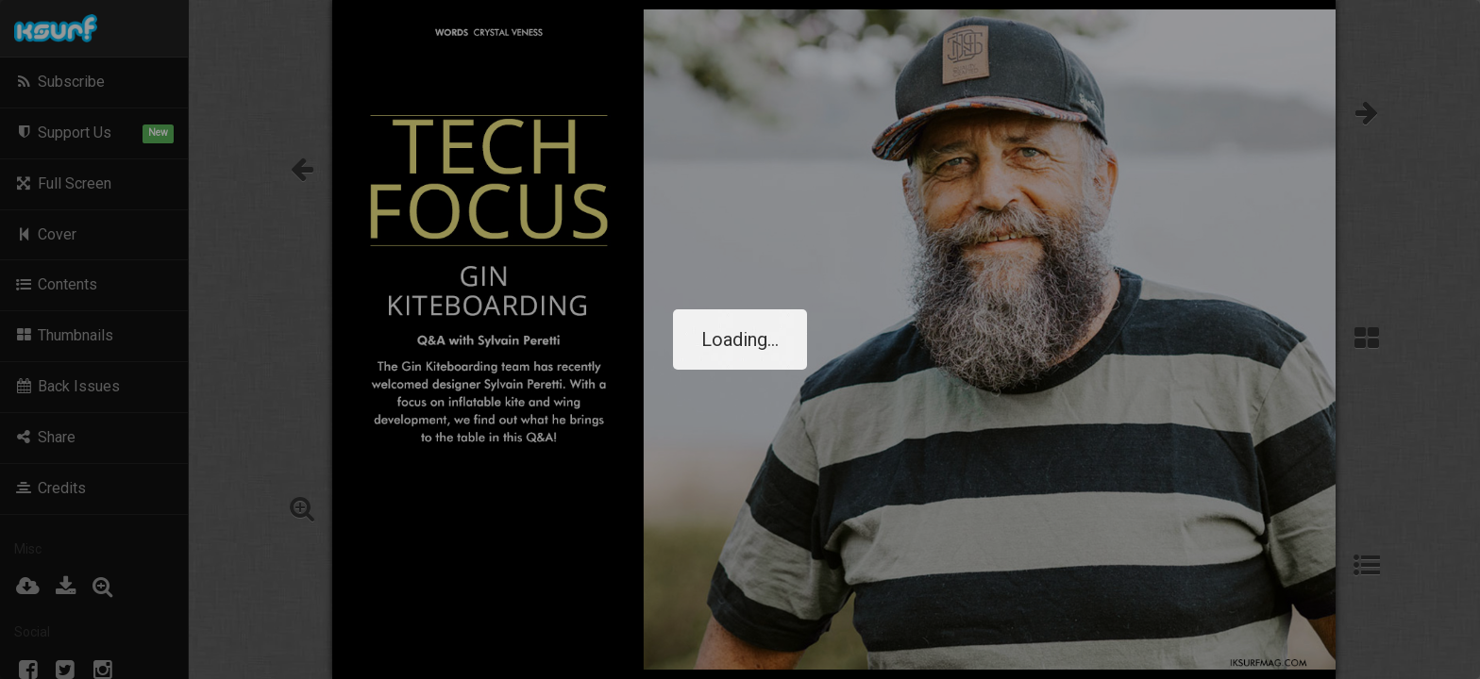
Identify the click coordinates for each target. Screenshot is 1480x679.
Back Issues (67, 386)
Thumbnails (63, 335)
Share (45, 437)
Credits (50, 488)
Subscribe (59, 82)
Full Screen (62, 183)
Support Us (94, 133)
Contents (55, 284)
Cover (45, 234)
